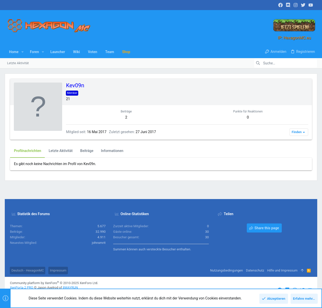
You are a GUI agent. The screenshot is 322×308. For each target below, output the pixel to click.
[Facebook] (280, 5)
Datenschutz (255, 270)
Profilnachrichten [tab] (27, 151)
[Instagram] (295, 5)
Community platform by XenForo (54, 283)
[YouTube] (310, 5)
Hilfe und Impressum (282, 270)
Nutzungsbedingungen (226, 270)
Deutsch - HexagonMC (28, 270)
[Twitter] (303, 5)
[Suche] (285, 63)
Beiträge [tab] (87, 151)
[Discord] (288, 5)
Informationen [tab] (112, 151)
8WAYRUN (70, 287)
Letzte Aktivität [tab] (61, 151)
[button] (22, 52)
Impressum (58, 270)
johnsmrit (99, 243)
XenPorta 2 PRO (21, 287)
